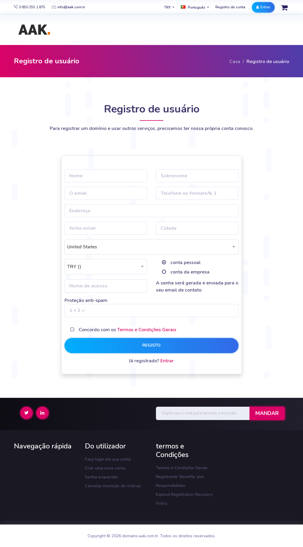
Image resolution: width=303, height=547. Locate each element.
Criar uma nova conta (105, 468)
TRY (168, 7)
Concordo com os (127, 329)
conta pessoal (185, 262)
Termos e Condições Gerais (146, 329)
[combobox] (151, 246)
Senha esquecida (101, 477)
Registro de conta (230, 7)
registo (151, 345)
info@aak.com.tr (68, 7)
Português (193, 7)
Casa (234, 61)
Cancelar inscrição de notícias (113, 486)
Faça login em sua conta (108, 459)
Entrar (263, 7)
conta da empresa (189, 272)
